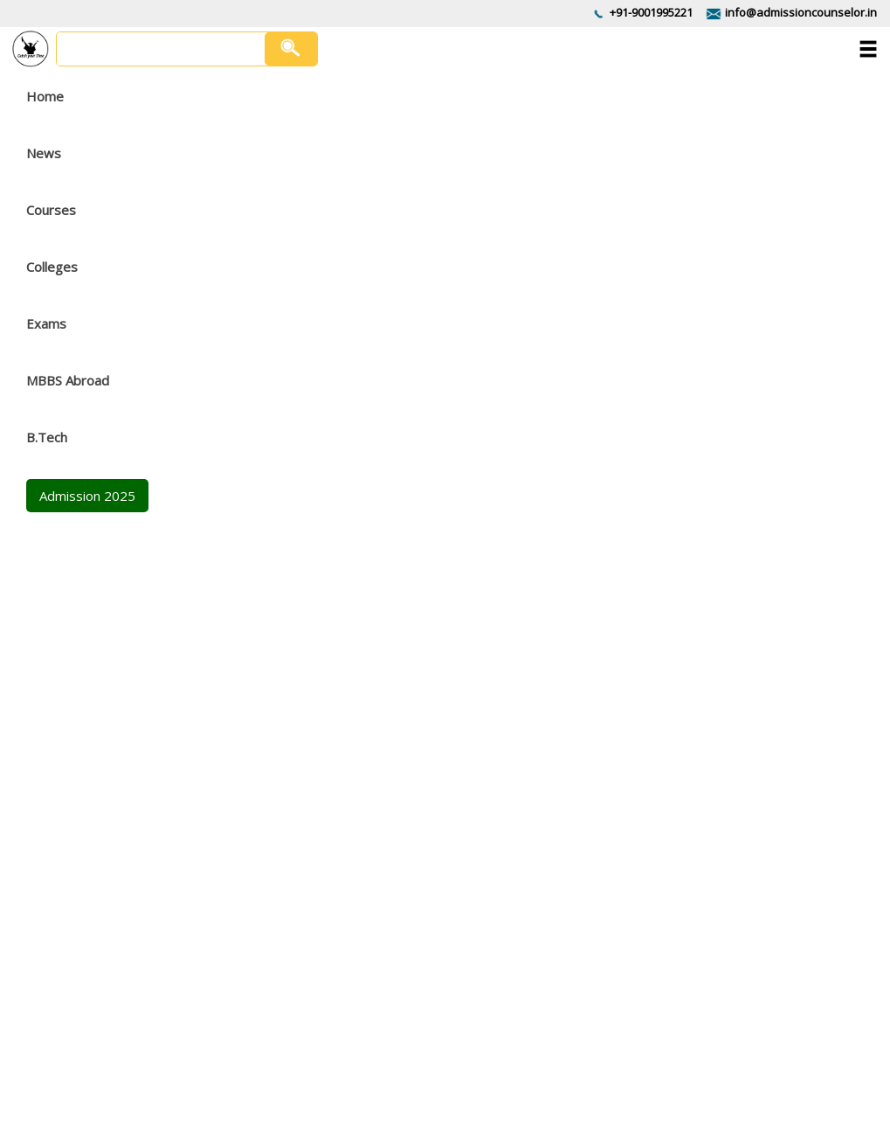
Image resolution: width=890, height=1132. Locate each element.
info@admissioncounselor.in (801, 12)
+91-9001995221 (651, 12)
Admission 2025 (87, 495)
